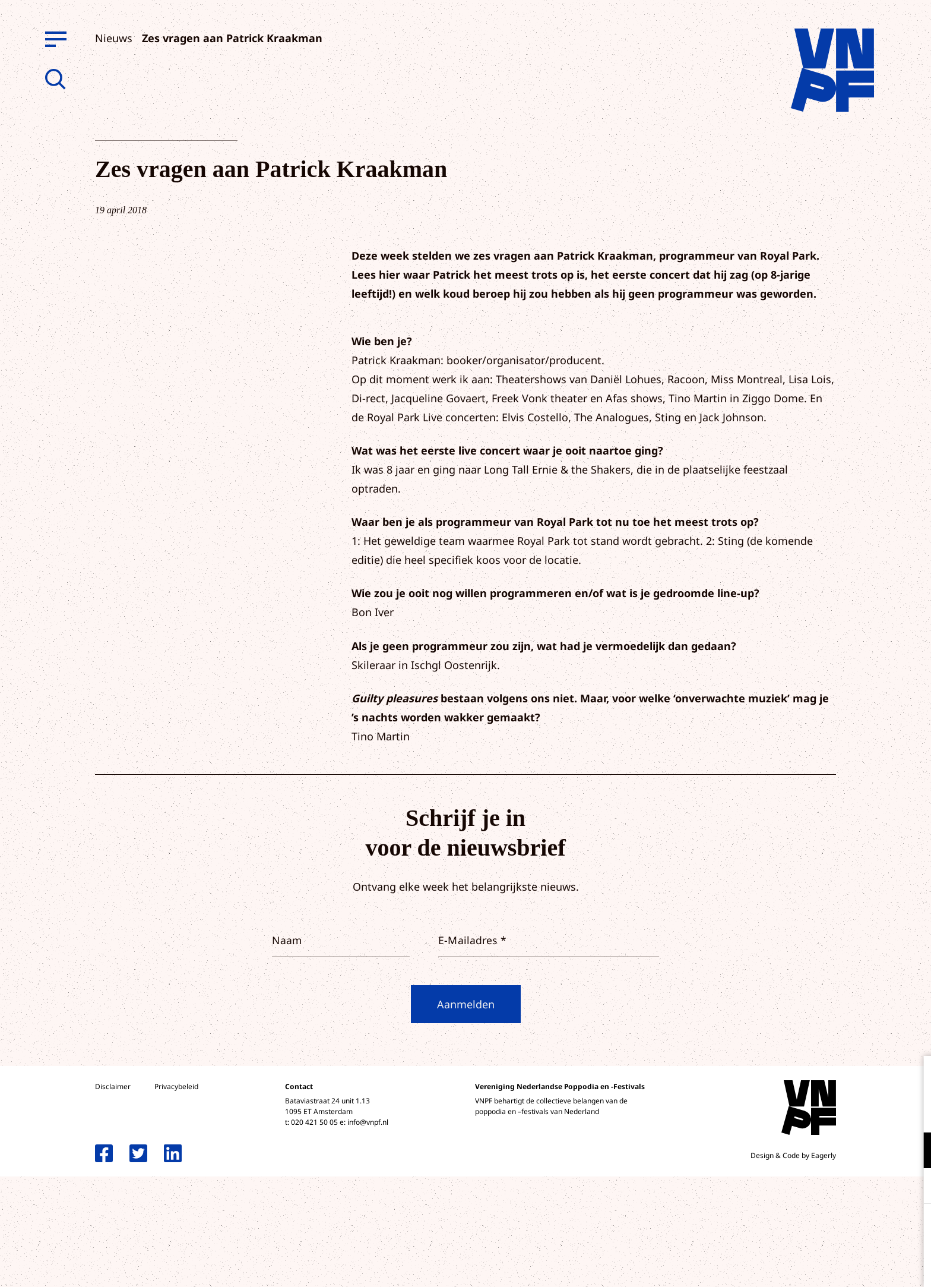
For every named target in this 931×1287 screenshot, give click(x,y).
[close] (912, 1077)
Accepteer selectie (830, 1265)
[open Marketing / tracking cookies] (912, 1187)
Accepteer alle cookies (830, 1230)
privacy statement (872, 1111)
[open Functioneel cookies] (912, 1152)
